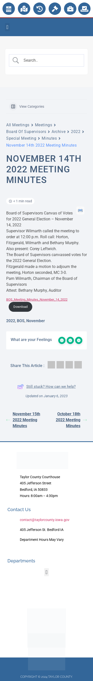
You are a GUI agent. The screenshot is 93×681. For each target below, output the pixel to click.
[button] (7, 27)
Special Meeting (21, 138)
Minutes (49, 138)
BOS (21, 320)
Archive (58, 131)
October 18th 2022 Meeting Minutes (71, 420)
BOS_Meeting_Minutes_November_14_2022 (36, 299)
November (35, 320)
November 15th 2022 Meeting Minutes (23, 420)
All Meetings (18, 125)
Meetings (43, 125)
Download (20, 307)
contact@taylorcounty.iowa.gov (44, 520)
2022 (75, 131)
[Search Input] (50, 60)
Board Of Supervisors (26, 131)
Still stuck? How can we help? (46, 386)
